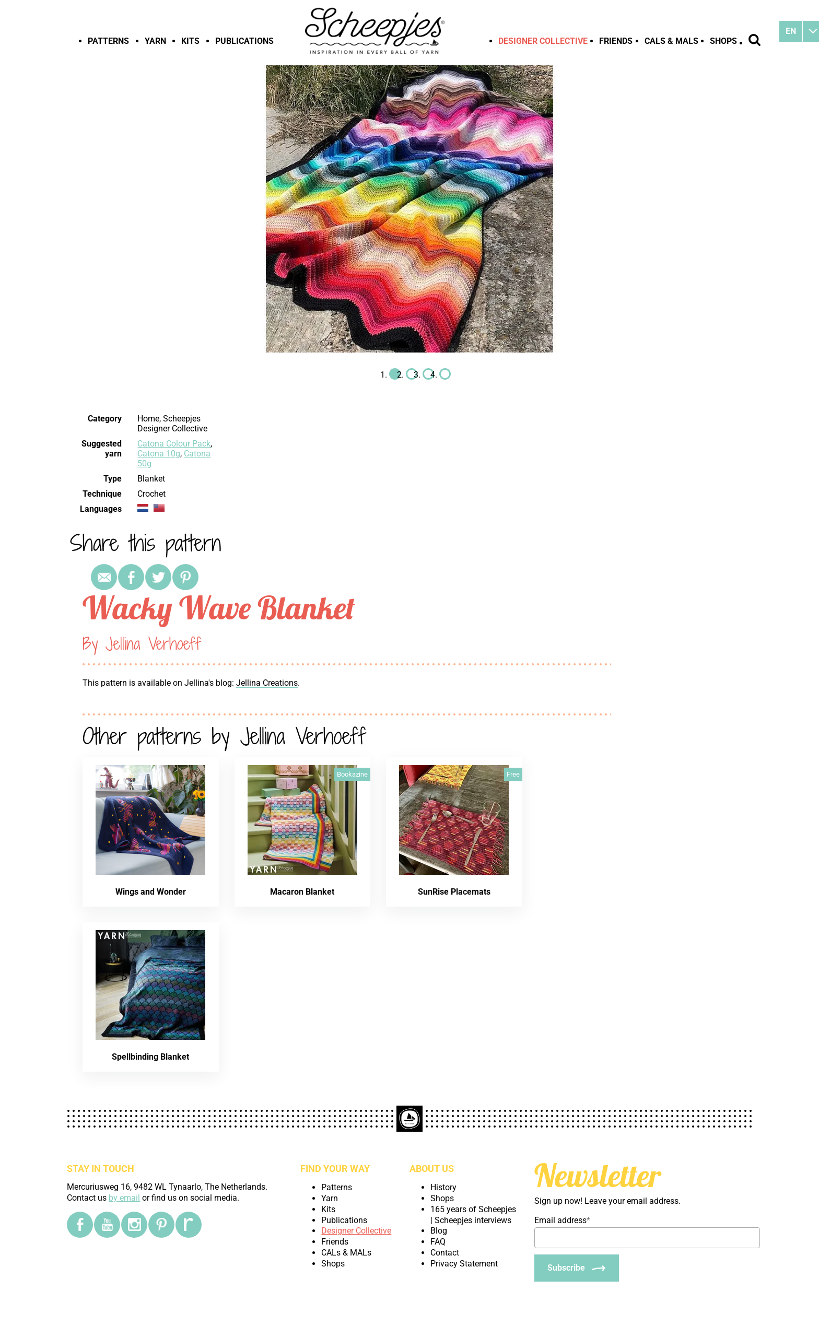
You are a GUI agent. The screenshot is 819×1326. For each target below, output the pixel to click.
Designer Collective (543, 41)
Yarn (155, 41)
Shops (723, 41)
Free (513, 774)
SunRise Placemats (454, 892)
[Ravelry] (189, 1225)
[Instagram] (134, 1225)
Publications (244, 41)
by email (124, 1198)
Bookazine (352, 774)
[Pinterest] (161, 1225)
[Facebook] (80, 1225)
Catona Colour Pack (173, 444)
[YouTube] (107, 1225)
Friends (616, 41)
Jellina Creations (267, 683)
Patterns (108, 41)
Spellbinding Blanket (150, 1057)
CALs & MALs (671, 41)
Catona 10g (158, 454)
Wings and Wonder (150, 892)
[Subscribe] (576, 1268)
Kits (190, 41)
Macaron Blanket (302, 892)
